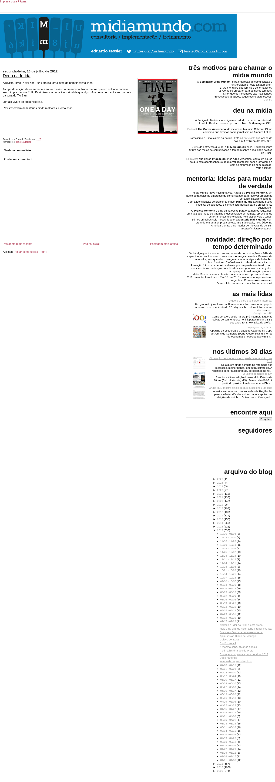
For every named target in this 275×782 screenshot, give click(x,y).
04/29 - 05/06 (228, 701)
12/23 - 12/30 (228, 537)
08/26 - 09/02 (228, 599)
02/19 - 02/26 (228, 738)
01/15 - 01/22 (228, 752)
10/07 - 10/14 (228, 577)
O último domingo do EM (257, 373)
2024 (220, 486)
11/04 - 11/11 (228, 563)
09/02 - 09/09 (228, 595)
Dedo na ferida (16, 75)
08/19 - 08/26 (228, 602)
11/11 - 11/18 (228, 559)
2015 (220, 519)
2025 (220, 482)
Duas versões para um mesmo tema (241, 632)
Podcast (192, 129)
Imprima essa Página (13, 1)
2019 (220, 504)
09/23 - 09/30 (228, 584)
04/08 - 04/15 (228, 712)
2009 (220, 770)
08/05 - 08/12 (228, 610)
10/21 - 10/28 (228, 570)
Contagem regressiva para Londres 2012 (244, 654)
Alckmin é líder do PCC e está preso (241, 624)
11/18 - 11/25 (228, 555)
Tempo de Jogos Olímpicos (236, 661)
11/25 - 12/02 (228, 551)
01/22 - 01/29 (228, 748)
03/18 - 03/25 (228, 723)
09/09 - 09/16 (228, 592)
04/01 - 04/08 (228, 716)
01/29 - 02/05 (228, 745)
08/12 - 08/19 (228, 606)
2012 (220, 530)
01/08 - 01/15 (228, 756)
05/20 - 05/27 (228, 690)
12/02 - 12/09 (228, 548)
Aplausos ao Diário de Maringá (238, 635)
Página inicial (91, 243)
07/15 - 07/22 (228, 621)
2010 (220, 767)
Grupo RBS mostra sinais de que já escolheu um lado (240, 387)
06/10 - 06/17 (228, 679)
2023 (220, 490)
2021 (220, 497)
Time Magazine (23, 142)
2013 (220, 526)
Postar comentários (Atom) (30, 251)
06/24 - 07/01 (228, 672)
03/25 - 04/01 (228, 719)
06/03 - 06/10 (228, 683)
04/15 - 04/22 (228, 708)
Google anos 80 (262, 313)
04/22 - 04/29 (228, 705)
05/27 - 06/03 (228, 687)
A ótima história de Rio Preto (236, 650)
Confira (268, 99)
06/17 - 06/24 (228, 675)
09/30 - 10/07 (228, 581)
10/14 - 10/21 (228, 573)
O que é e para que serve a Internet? (250, 300)
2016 (220, 515)
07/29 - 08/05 (228, 614)
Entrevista (192, 158)
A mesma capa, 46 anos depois (238, 646)
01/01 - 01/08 (228, 759)
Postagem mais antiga (164, 243)
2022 (220, 493)
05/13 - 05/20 (228, 694)
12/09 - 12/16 (228, 544)
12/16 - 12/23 (228, 541)
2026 (220, 478)
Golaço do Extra (229, 639)
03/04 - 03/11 (228, 730)
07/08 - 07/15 (228, 665)
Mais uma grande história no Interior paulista (246, 628)
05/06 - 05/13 (228, 697)
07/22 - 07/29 (228, 617)
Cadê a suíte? (228, 643)
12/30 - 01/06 (228, 533)
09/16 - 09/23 (228, 588)
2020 (220, 500)
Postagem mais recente (17, 243)
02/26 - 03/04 (228, 734)
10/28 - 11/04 (228, 566)
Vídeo (195, 146)
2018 (220, 508)
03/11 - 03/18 (228, 727)
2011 (220, 763)
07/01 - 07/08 (228, 668)
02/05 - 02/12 (228, 741)
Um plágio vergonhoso (259, 327)
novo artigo (226, 123)
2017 (220, 511)
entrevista (249, 137)
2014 (220, 522)
